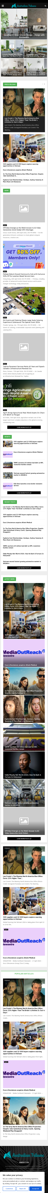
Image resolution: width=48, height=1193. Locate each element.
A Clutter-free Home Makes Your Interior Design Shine (12, 74)
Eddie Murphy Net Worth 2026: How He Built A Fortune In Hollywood (23, 555)
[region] (22, 1182)
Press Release (10, 84)
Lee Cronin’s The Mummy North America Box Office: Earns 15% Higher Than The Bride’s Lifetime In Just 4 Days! (22, 120)
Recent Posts (9, 502)
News (6, 190)
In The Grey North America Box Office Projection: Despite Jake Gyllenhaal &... (23, 175)
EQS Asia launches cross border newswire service (28, 485)
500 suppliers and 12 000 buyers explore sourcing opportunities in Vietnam (20, 165)
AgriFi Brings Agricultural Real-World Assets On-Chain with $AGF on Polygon (24, 413)
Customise (9, 1189)
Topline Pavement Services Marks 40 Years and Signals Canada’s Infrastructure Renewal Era (23, 367)
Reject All (22, 1189)
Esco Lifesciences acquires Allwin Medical (17, 170)
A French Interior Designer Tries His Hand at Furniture (35, 74)
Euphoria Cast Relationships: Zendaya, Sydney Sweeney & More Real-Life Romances (23, 181)
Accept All (35, 1189)
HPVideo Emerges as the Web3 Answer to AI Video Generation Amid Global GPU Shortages (22, 229)
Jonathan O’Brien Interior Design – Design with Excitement (24, 36)
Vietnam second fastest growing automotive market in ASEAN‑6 (29, 474)
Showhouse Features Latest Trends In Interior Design (35, 55)
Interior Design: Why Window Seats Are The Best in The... (12, 55)
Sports (7, 437)
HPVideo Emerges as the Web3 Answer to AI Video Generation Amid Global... (22, 832)
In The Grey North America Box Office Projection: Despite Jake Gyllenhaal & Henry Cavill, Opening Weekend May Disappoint (23, 530)
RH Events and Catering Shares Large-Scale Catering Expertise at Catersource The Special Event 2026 (23, 321)
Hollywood (7, 848)
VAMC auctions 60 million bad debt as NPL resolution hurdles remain (28, 464)
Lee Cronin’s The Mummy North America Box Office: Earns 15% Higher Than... (23, 877)
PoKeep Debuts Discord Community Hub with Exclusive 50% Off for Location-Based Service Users (24, 275)
